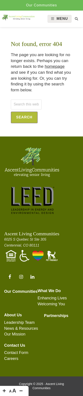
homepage (55, 66)
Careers (11, 358)
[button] (76, 19)
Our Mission (14, 334)
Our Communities (41, 5)
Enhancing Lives (52, 298)
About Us (13, 315)
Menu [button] (62, 18)
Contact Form (16, 352)
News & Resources (21, 328)
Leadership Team (19, 322)
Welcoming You (51, 304)
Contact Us (14, 345)
